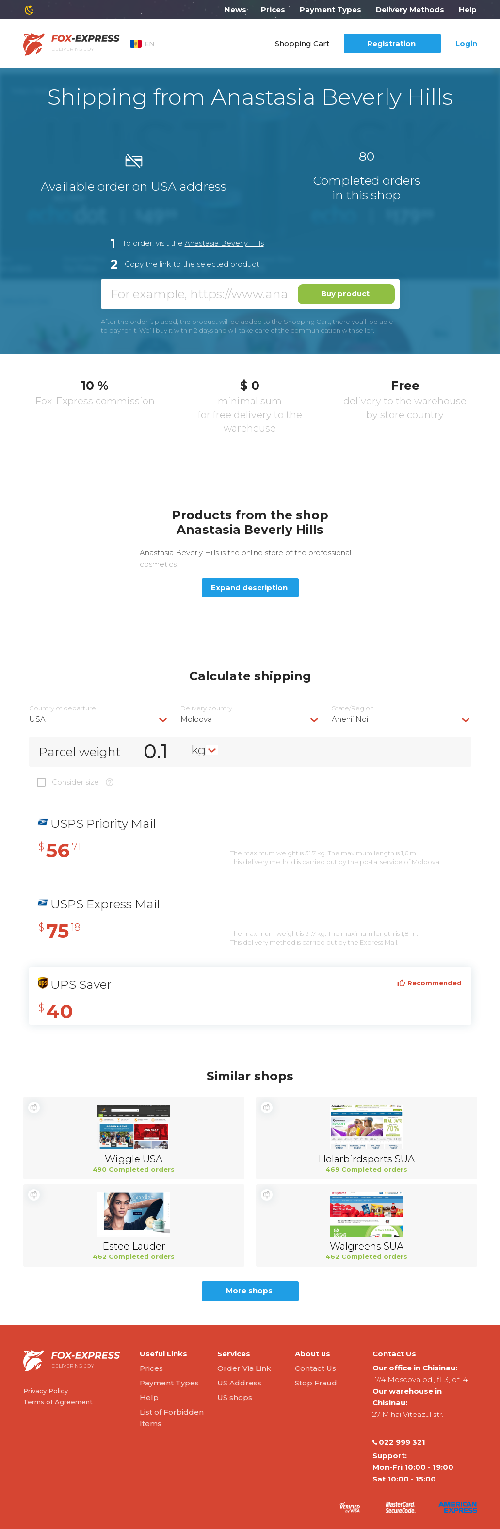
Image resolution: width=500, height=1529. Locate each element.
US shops (234, 1397)
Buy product (345, 293)
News (235, 9)
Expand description (249, 587)
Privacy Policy (45, 1391)
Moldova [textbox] (196, 719)
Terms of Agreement (58, 1402)
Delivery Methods (410, 9)
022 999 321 (398, 1442)
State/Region (353, 708)
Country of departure (62, 708)
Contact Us (315, 1368)
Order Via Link (244, 1368)
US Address (239, 1382)
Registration (391, 43)
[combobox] (99, 718)
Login (466, 43)
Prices (273, 9)
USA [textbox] (37, 719)
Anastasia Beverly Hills (224, 243)
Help (468, 9)
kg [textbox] (198, 749)
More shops (249, 1290)
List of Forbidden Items (172, 1417)
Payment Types (330, 9)
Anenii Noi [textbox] (350, 719)
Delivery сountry (206, 708)
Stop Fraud (316, 1382)
